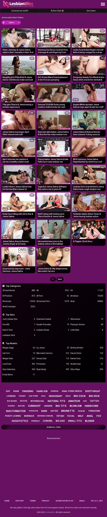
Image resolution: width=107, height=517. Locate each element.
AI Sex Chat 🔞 (57, 11)
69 (86, 290)
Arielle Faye (86, 364)
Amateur (86, 296)
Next (60, 279)
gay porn (33, 396)
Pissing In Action (86, 324)
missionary (55, 396)
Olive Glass (86, 369)
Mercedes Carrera (53, 353)
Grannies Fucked (53, 319)
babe (44, 411)
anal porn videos (72, 391)
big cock (80, 396)
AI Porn (53, 296)
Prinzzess (53, 364)
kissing (11, 406)
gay (8, 391)
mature (21, 406)
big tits (61, 405)
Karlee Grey (86, 358)
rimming (55, 391)
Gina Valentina (19, 369)
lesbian (11, 396)
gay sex (54, 411)
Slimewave (86, 319)
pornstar (33, 411)
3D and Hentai (19, 290)
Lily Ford (19, 353)
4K (53, 290)
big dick (94, 396)
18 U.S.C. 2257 (97, 501)
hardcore (91, 405)
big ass (60, 420)
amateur (74, 401)
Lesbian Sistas (53, 330)
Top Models (11, 343)
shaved (81, 411)
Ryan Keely (53, 369)
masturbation (16, 411)
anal (90, 415)
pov (98, 416)
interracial (37, 401)
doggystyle (20, 420)
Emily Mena (19, 374)
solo (68, 396)
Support (19, 501)
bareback (29, 416)
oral (43, 396)
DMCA (82, 501)
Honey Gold (53, 358)
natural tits (56, 401)
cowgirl (48, 421)
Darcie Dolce (86, 353)
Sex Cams (91, 11)
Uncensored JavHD (19, 11)
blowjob (76, 405)
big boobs (12, 401)
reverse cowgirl (45, 416)
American (19, 301)
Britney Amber (86, 348)
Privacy (45, 501)
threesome (94, 411)
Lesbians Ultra (19, 335)
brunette (68, 410)
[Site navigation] (103, 4)
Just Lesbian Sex (19, 319)
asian (16, 391)
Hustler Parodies (53, 324)
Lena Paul (19, 364)
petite (23, 401)
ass (85, 401)
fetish (60, 416)
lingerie (48, 406)
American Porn (53, 301)
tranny (22, 396)
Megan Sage (19, 348)
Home (6, 501)
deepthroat (92, 391)
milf (80, 416)
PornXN (19, 324)
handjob (42, 391)
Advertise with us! (64, 501)
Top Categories (13, 286)
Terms (33, 501)
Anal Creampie (19, 306)
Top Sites (10, 314)
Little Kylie (86, 330)
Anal (86, 301)
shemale (35, 421)
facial (71, 416)
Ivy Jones (53, 348)
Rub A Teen (19, 330)
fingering (27, 391)
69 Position (19, 296)
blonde (89, 420)
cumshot (34, 405)
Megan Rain (19, 358)
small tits (75, 420)
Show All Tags (53, 427)
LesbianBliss (50, 512)
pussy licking (13, 416)
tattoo (94, 401)
